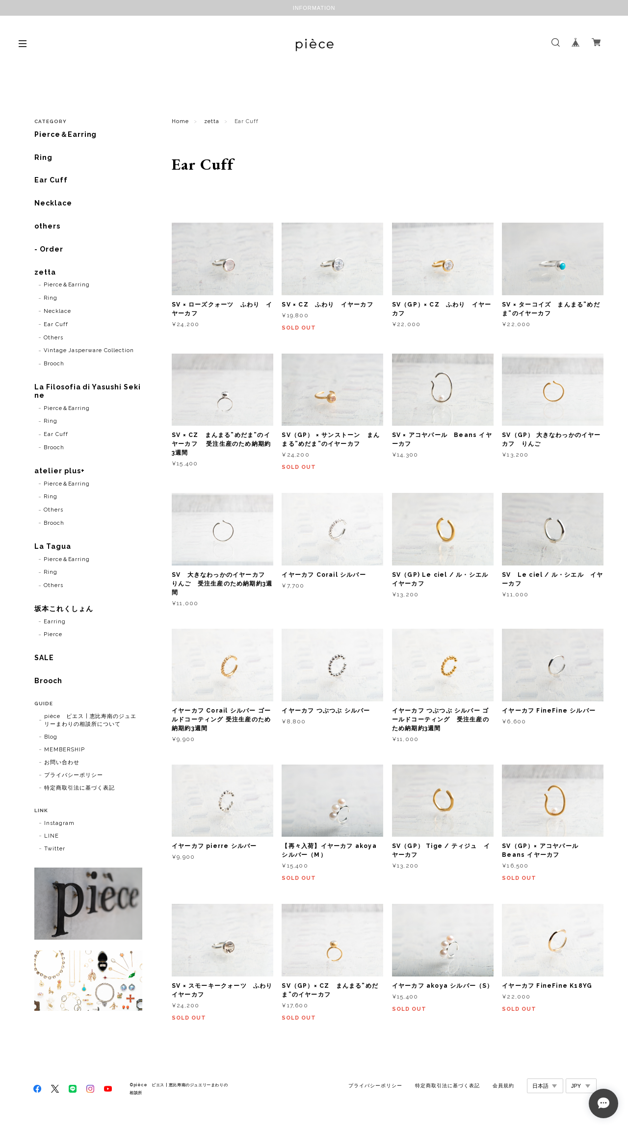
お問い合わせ (61, 762)
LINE (51, 836)
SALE (44, 658)
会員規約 (503, 1085)
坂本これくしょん (63, 609)
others (47, 226)
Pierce (53, 634)
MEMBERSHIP (64, 749)
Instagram (59, 823)
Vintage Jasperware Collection (89, 350)
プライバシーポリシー (73, 775)
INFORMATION (314, 8)
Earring (55, 621)
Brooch (54, 363)
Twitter (54, 849)
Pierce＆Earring (65, 134)
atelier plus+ (59, 471)
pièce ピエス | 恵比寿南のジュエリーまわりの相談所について (90, 720)
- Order (48, 249)
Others (53, 337)
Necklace (53, 203)
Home (180, 121)
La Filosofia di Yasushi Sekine (87, 391)
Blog (50, 737)
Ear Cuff (51, 180)
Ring (43, 157)
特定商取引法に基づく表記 (79, 788)
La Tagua (52, 546)
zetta (211, 121)
